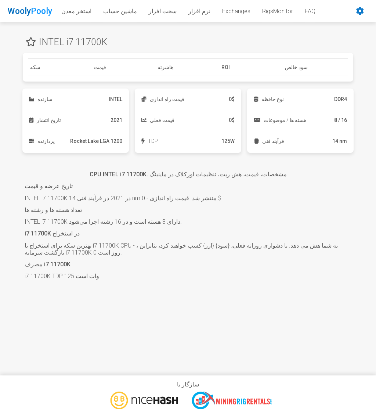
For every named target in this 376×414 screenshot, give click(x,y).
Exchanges (236, 11)
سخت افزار (163, 11)
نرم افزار (199, 11)
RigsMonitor (277, 11)
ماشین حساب (120, 11)
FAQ (310, 11)
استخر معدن (76, 11)
